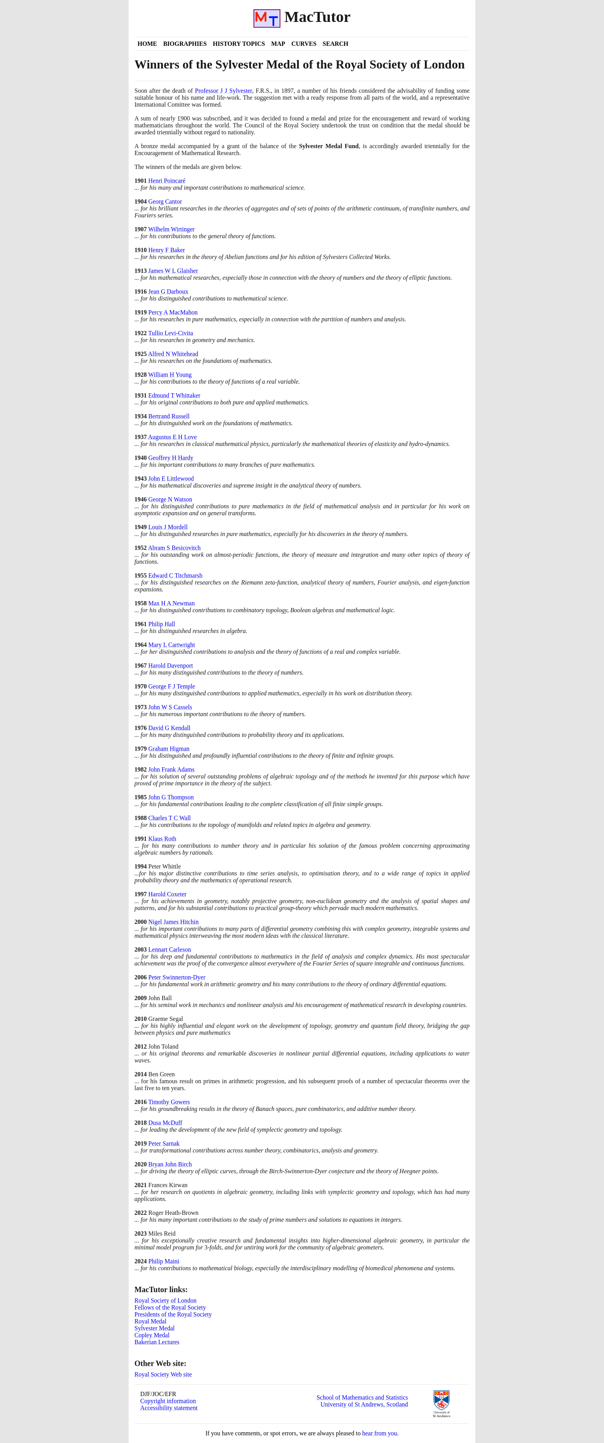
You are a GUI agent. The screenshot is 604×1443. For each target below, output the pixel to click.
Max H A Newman (171, 603)
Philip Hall (161, 624)
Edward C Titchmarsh (175, 575)
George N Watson (170, 499)
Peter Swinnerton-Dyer (176, 977)
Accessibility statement (169, 1408)
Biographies (185, 43)
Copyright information (168, 1401)
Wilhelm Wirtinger (171, 229)
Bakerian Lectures (157, 1342)
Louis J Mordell (168, 527)
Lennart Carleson (169, 949)
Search (336, 43)
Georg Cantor (165, 201)
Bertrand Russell (169, 416)
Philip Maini (163, 1261)
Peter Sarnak (164, 1143)
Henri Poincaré (166, 180)
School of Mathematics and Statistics (362, 1397)
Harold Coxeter (167, 894)
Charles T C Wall (169, 818)
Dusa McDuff (165, 1122)
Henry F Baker (166, 250)
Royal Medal (150, 1321)
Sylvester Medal (154, 1328)
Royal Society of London (165, 1300)
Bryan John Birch (170, 1164)
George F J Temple (171, 686)
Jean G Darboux (168, 291)
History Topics (239, 43)
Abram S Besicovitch (174, 547)
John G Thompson (171, 797)
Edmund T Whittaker (174, 395)
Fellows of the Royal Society (170, 1307)
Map (278, 43)
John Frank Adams (171, 769)
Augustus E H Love (172, 437)
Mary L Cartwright (171, 644)
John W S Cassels (170, 707)
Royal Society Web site (163, 1374)
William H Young (170, 374)
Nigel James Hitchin (173, 922)
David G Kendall (169, 728)
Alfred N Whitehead (173, 354)
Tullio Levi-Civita (170, 333)
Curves (303, 43)
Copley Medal (151, 1335)
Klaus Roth (162, 838)
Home (147, 43)
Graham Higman (169, 748)
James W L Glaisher (173, 270)
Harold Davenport (170, 665)
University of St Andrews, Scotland (364, 1404)
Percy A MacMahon (173, 312)
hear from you (379, 1433)
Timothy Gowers (169, 1102)
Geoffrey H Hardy (170, 457)
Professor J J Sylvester (223, 90)
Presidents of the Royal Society (173, 1314)
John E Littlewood (171, 478)
